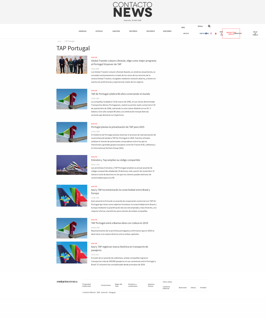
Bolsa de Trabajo (255, 33)
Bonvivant (183, 287)
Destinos (133, 31)
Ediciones (167, 31)
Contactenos (106, 285)
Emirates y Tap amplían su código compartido (115, 160)
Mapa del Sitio (118, 285)
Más (183, 27)
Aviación (116, 31)
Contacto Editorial (166, 287)
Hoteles (99, 31)
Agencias (82, 31)
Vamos (193, 287)
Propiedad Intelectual (86, 285)
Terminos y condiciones (133, 285)
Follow (200, 26)
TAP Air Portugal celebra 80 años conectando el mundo (120, 93)
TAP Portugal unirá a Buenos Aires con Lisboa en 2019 (119, 223)
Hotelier (203, 287)
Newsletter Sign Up (231, 33)
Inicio (59, 41)
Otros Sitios (167, 282)
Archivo (186, 33)
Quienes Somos (151, 285)
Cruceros (150, 31)
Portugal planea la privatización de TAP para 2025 (117, 126)
